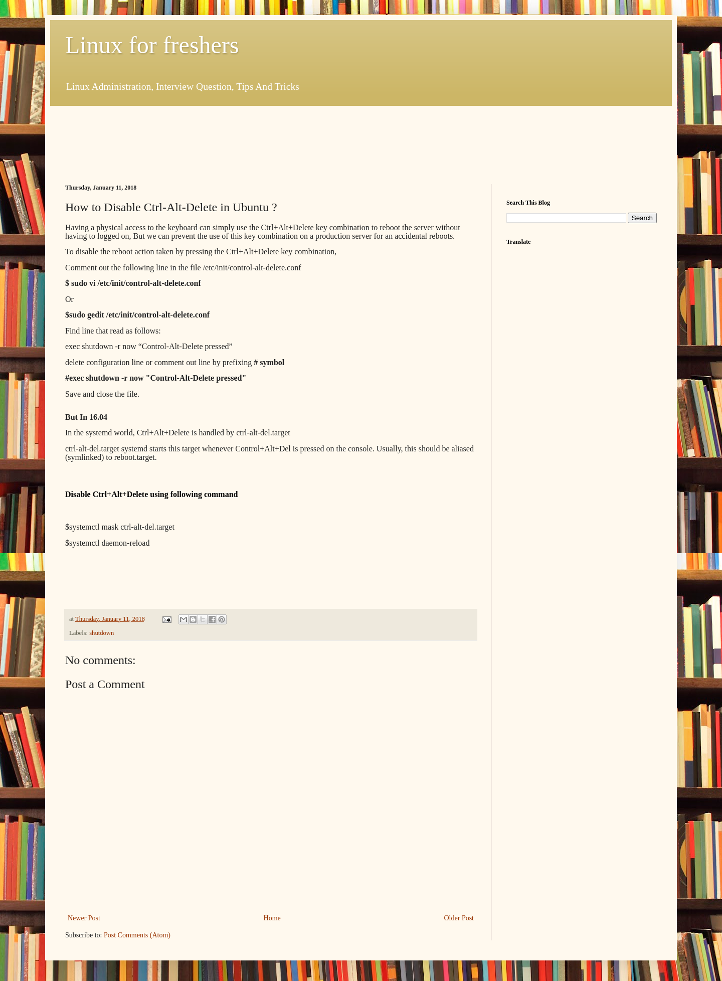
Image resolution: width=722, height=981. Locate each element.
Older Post (459, 918)
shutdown (101, 632)
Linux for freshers (152, 45)
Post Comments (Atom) (137, 935)
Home (272, 918)
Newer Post (84, 918)
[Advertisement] (247, 143)
